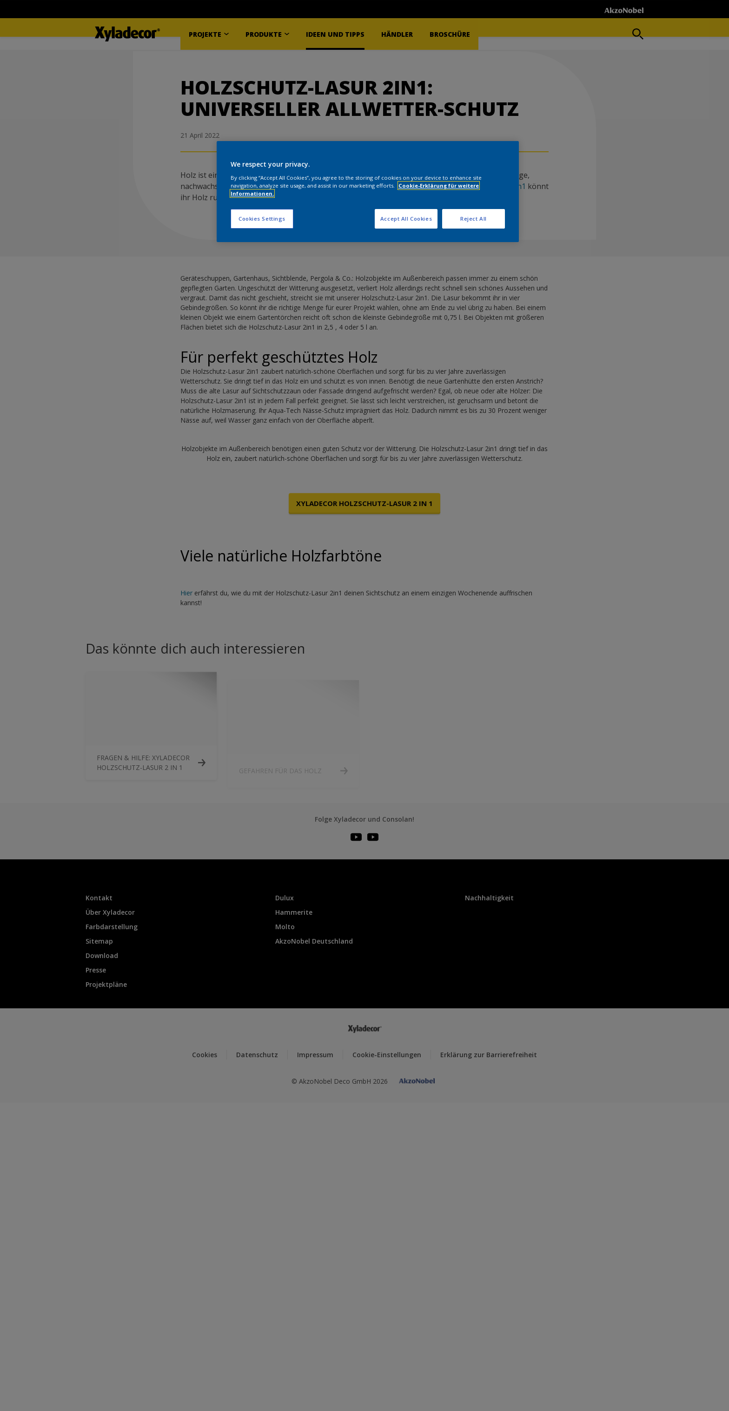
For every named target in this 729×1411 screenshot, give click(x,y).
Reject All (473, 218)
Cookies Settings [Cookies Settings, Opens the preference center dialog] (262, 218)
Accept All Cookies (406, 218)
